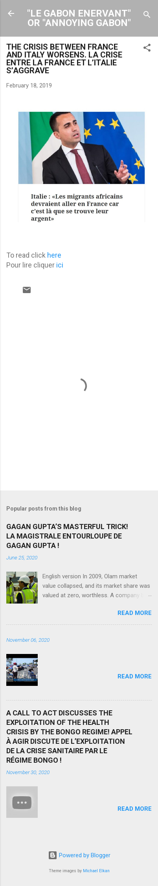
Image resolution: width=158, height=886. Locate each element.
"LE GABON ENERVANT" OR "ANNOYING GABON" (79, 18)
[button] (147, 49)
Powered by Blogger (79, 855)
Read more (135, 613)
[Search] (147, 16)
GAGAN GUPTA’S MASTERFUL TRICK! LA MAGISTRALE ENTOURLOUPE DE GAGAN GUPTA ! (67, 536)
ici (59, 265)
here (54, 255)
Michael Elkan (96, 870)
